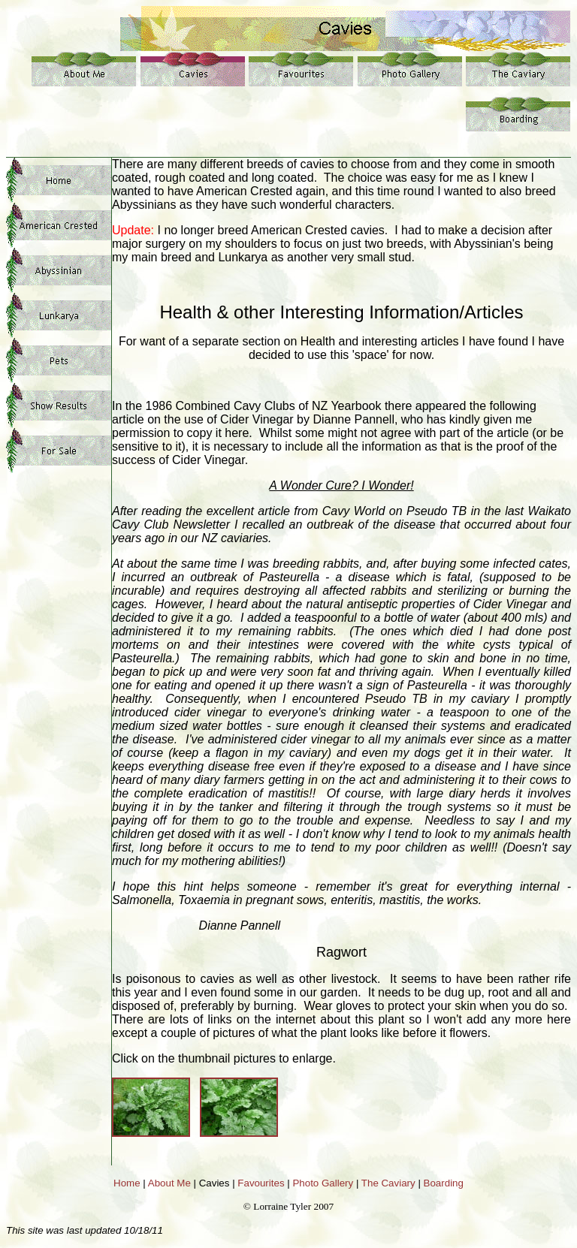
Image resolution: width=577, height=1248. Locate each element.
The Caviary (388, 1183)
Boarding (444, 1183)
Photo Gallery (322, 1183)
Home (126, 1183)
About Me (169, 1183)
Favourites (260, 1183)
